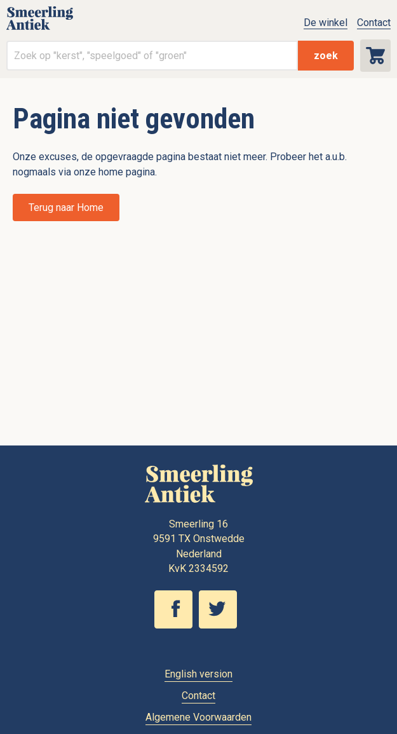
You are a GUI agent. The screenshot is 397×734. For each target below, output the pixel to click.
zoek (326, 56)
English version (198, 674)
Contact (374, 23)
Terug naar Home (66, 207)
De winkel (325, 23)
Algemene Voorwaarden (198, 717)
